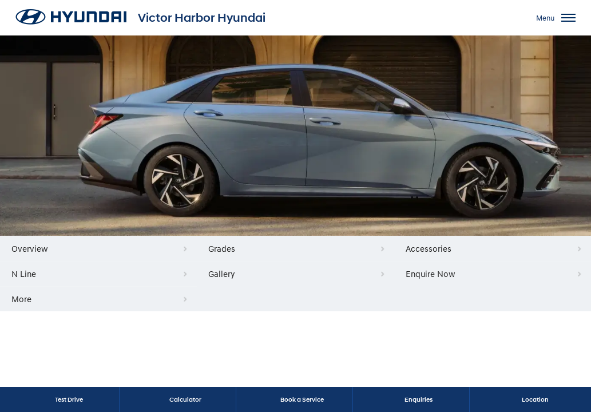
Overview (29, 248)
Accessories (428, 248)
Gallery (221, 273)
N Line (23, 273)
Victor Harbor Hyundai (201, 18)
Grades (221, 248)
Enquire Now (430, 273)
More (21, 299)
